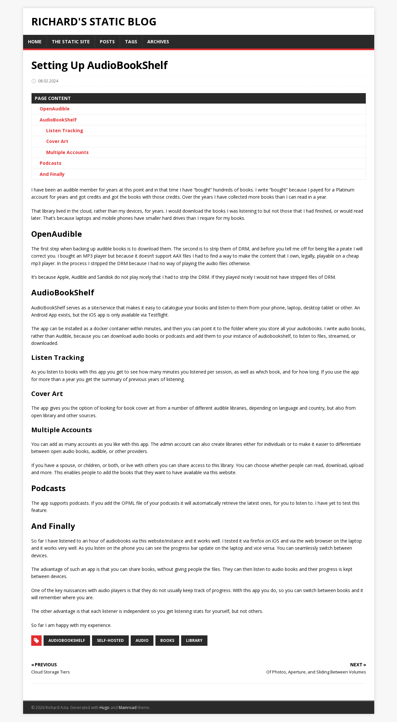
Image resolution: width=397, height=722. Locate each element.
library (194, 640)
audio (142, 640)
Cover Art (57, 141)
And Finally (52, 174)
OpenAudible (55, 109)
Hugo (104, 707)
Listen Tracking (64, 130)
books (167, 640)
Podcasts (50, 163)
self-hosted (110, 640)
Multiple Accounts (67, 152)
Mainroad (128, 707)
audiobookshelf (66, 640)
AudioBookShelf (58, 120)
